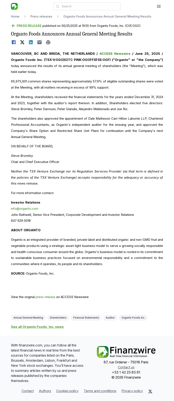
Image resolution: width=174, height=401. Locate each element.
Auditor (110, 317)
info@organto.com (24, 209)
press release (45, 297)
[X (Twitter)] (150, 391)
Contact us (126, 367)
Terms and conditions (100, 391)
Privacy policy (132, 391)
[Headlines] (14, 6)
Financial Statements (86, 317)
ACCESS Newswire (114, 54)
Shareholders (58, 317)
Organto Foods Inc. (133, 317)
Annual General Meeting (28, 317)
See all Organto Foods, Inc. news (37, 327)
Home (15, 16)
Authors (45, 391)
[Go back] (26, 26)
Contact (28, 391)
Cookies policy (67, 391)
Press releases (41, 16)
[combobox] (87, 6)
